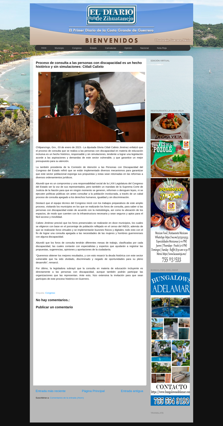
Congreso (77, 48)
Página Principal (93, 391)
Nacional (144, 48)
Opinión (128, 48)
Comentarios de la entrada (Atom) (67, 398)
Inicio (43, 48)
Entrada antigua (132, 391)
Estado (93, 48)
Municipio (59, 48)
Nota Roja (162, 48)
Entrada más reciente (51, 391)
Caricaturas (110, 48)
